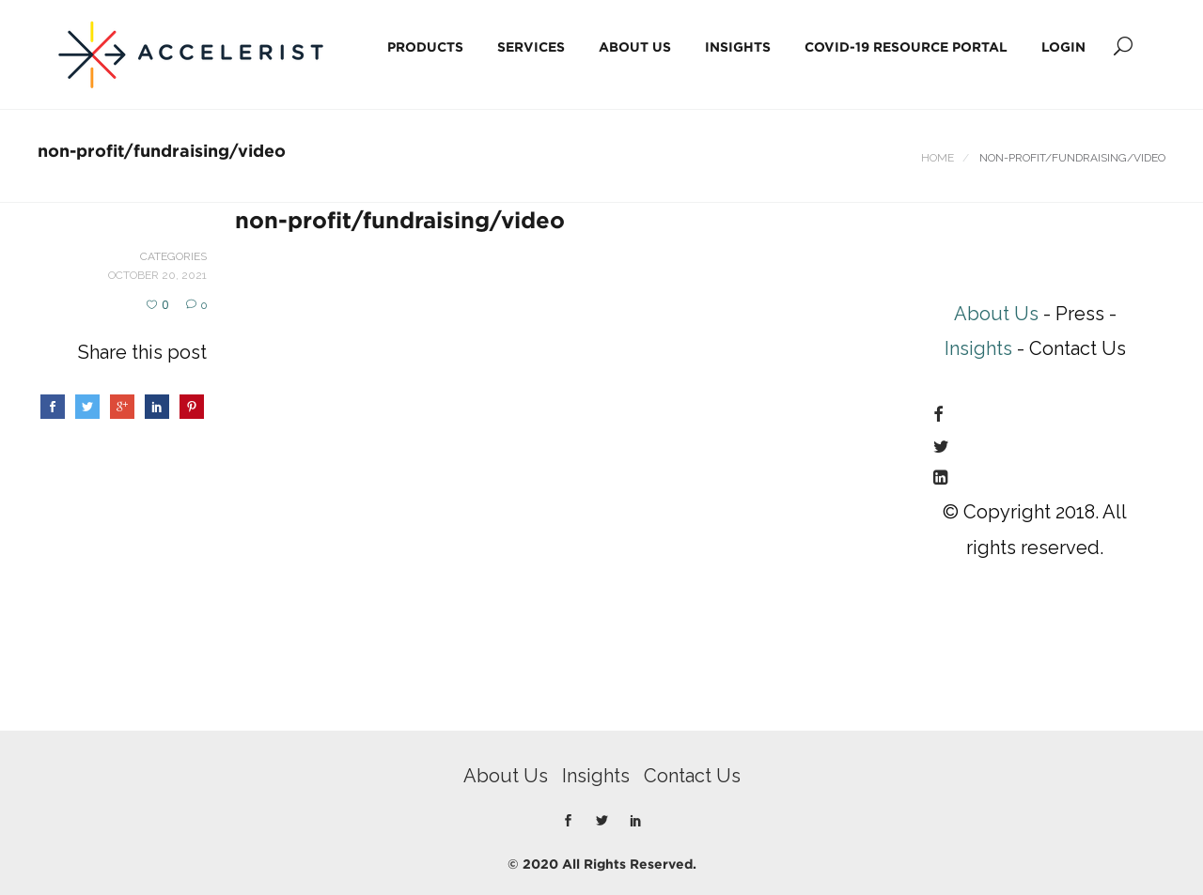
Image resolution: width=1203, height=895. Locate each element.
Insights (738, 46)
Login (1063, 46)
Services (531, 46)
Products (425, 46)
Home (937, 157)
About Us (635, 46)
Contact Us (692, 775)
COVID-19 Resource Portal (906, 46)
